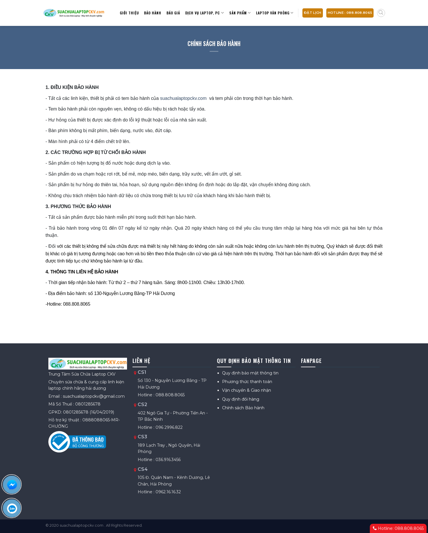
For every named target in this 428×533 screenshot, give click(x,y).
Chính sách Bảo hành (243, 407)
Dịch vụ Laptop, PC (204, 13)
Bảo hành (152, 12)
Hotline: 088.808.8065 (398, 528)
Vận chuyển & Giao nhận (246, 390)
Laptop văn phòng (274, 13)
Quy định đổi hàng (240, 399)
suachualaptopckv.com (183, 98)
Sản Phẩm (240, 13)
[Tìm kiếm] (381, 13)
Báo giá (173, 12)
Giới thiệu (129, 12)
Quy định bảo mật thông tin (250, 373)
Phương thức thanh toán (247, 381)
